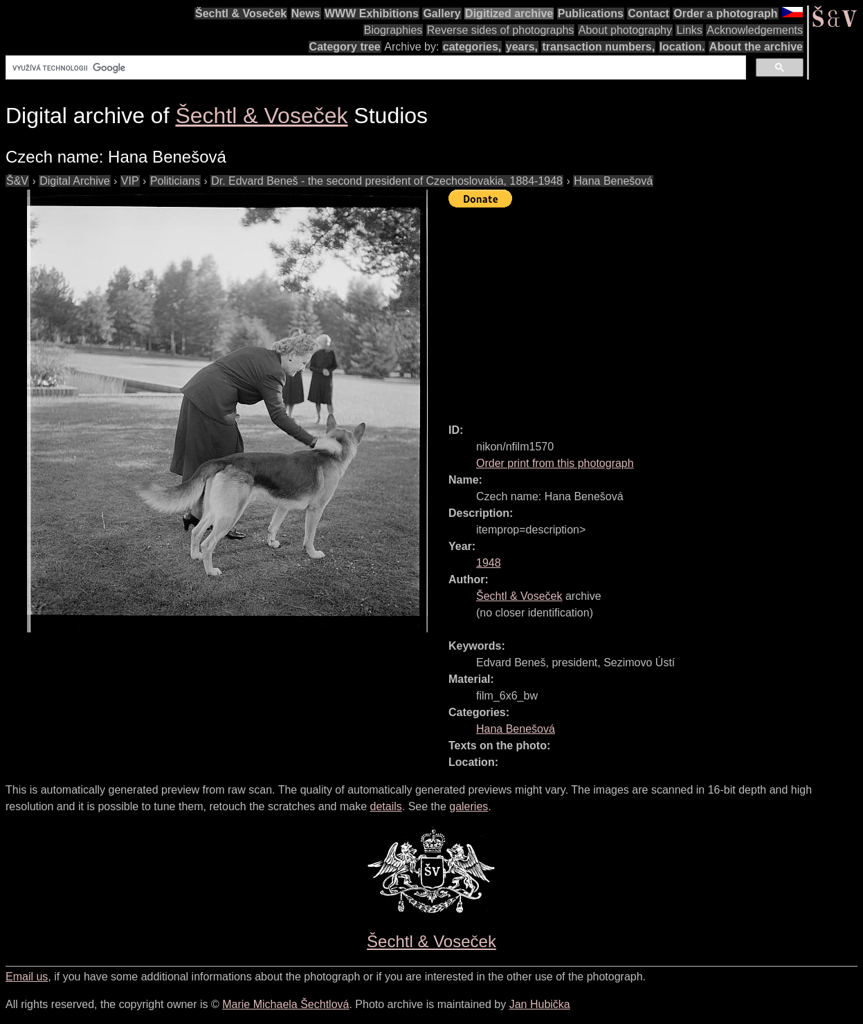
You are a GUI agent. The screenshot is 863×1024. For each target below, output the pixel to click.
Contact (648, 13)
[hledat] (374, 68)
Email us (27, 976)
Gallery (441, 13)
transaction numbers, (598, 47)
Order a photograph (725, 13)
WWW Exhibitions (372, 13)
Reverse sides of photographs (500, 30)
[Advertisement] (655, 309)
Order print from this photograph (555, 463)
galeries (468, 806)
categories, (472, 47)
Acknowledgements (755, 30)
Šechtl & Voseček (241, 13)
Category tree (345, 47)
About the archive (756, 47)
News (305, 13)
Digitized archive (509, 13)
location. (682, 47)
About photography (625, 30)
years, (522, 47)
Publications (591, 13)
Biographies (393, 30)
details (386, 806)
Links (689, 30)
